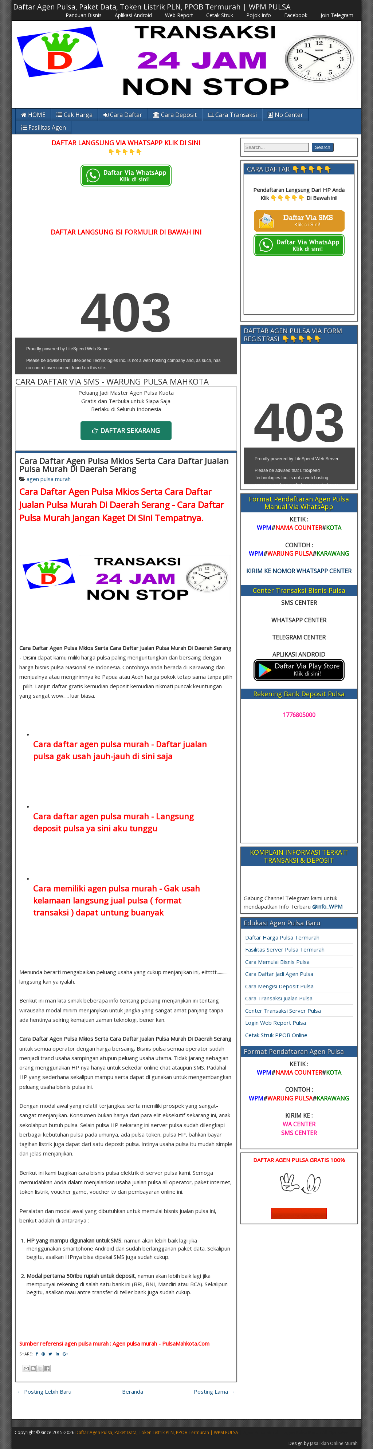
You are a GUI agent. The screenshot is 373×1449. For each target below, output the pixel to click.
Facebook (295, 15)
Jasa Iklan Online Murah (334, 1443)
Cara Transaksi (232, 115)
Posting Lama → (214, 1391)
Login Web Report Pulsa (275, 1022)
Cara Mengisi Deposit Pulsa (279, 986)
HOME (33, 115)
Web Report (179, 15)
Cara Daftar (122, 115)
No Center (285, 115)
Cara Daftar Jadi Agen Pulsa (279, 973)
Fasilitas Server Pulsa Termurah (285, 949)
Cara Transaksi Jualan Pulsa (279, 998)
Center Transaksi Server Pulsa (283, 1010)
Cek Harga (74, 115)
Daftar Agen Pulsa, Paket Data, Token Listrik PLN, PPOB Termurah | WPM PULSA (152, 7)
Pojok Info (258, 15)
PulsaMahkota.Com (185, 1343)
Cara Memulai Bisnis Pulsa (277, 961)
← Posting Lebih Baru (44, 1391)
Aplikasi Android (133, 15)
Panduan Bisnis (84, 15)
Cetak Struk (219, 15)
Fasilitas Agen (43, 127)
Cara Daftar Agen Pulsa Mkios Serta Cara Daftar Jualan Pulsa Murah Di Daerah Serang (124, 464)
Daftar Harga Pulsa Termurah (282, 937)
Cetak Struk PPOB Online (276, 1035)
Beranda (132, 1391)
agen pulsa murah (49, 479)
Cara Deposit (175, 115)
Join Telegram (337, 15)
